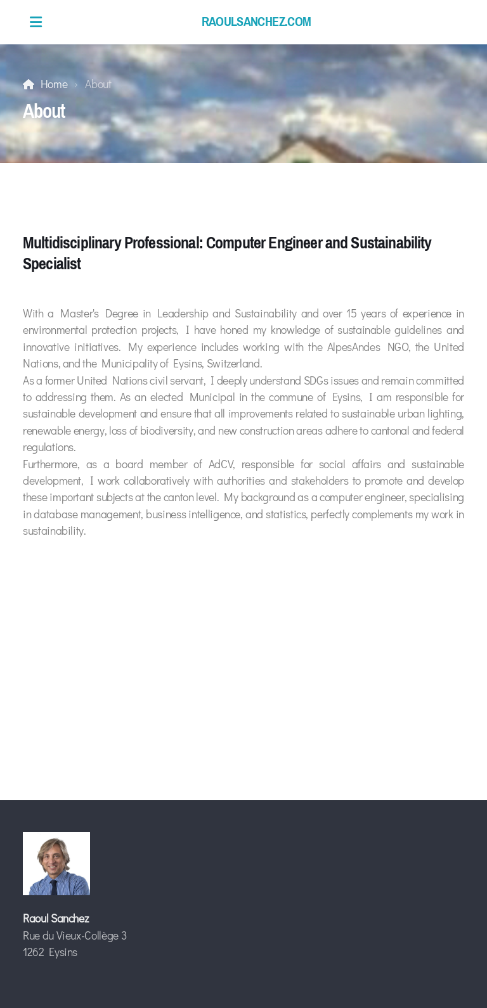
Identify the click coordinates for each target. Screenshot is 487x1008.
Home (54, 84)
